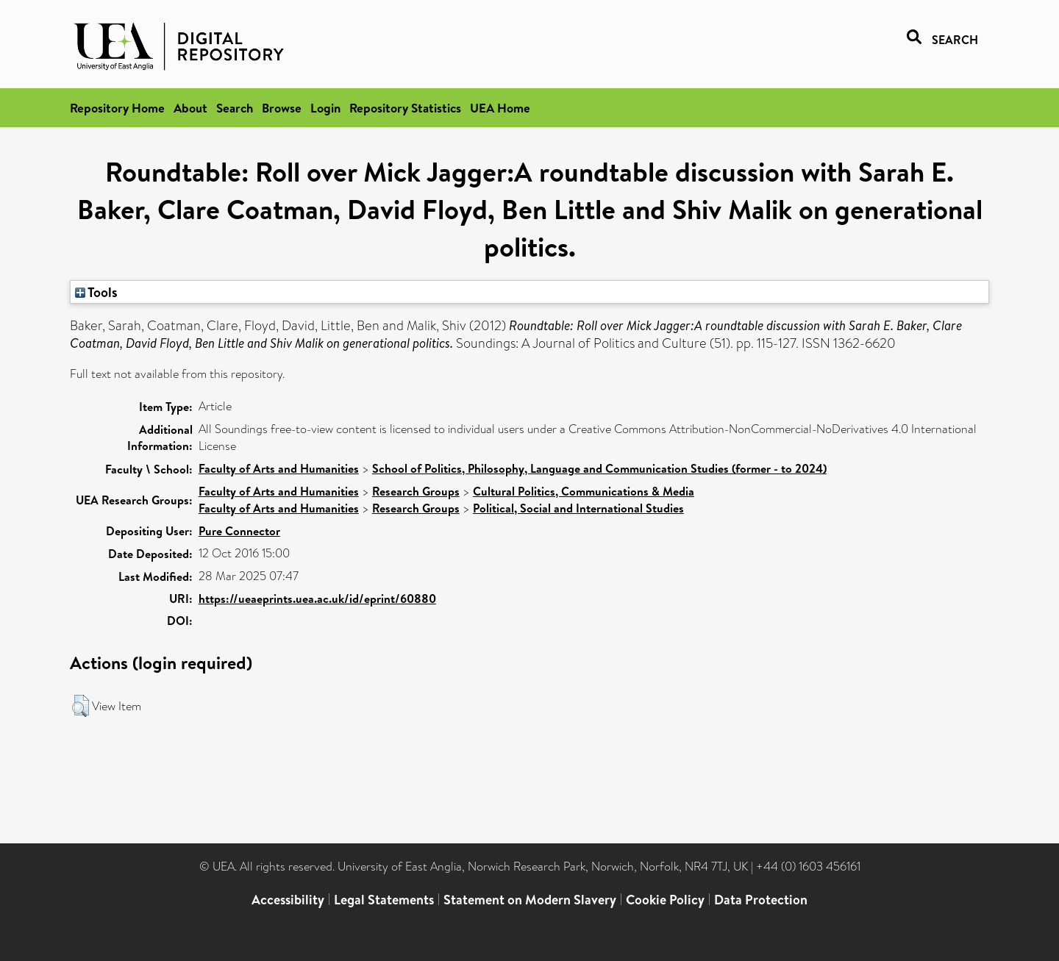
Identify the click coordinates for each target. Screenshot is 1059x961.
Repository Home (117, 107)
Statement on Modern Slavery (529, 899)
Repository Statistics (405, 107)
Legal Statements (384, 899)
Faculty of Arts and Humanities (279, 468)
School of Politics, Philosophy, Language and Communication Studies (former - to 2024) (599, 468)
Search (234, 107)
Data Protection (760, 899)
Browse (282, 107)
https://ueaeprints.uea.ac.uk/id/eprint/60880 (317, 598)
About (190, 107)
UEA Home (500, 107)
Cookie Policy (665, 899)
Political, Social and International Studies (578, 508)
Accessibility (288, 899)
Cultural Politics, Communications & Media (583, 491)
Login (325, 107)
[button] (80, 706)
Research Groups (416, 491)
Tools (96, 291)
